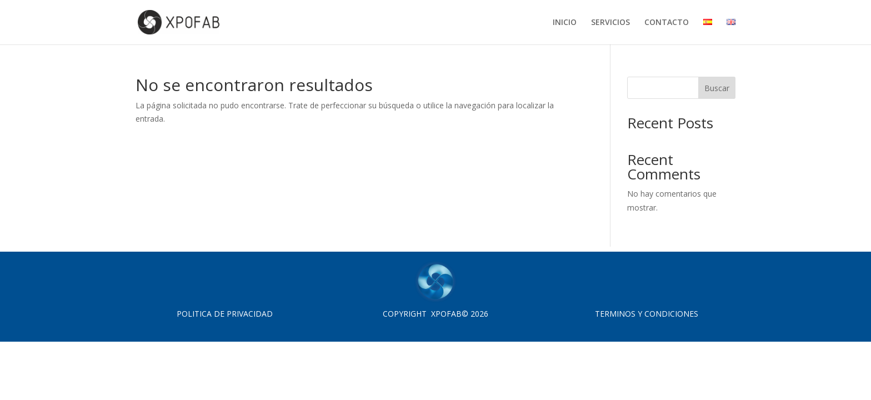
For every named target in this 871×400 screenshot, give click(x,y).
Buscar (716, 88)
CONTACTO (666, 22)
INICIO (565, 22)
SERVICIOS (610, 22)
